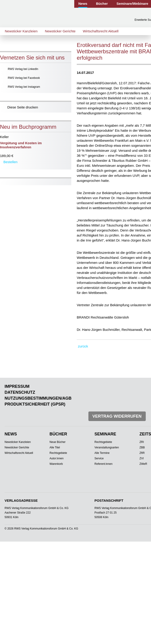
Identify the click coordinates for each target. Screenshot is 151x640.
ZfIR (142, 453)
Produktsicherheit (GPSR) (35, 404)
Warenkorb (56, 463)
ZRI (141, 442)
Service (99, 458)
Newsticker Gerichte (60, 31)
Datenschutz (20, 392)
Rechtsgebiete (58, 453)
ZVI (141, 458)
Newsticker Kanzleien (21, 31)
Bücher (102, 3)
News (82, 3)
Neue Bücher (58, 442)
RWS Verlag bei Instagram (24, 86)
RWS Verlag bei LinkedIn (23, 69)
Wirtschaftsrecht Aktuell (101, 31)
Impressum (17, 386)
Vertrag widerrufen (117, 416)
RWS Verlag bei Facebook (24, 78)
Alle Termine (102, 453)
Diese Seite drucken (22, 107)
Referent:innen (104, 463)
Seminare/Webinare (132, 3)
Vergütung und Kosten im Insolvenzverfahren (21, 145)
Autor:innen (57, 458)
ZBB (142, 447)
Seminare (105, 434)
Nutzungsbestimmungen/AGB (38, 398)
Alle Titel (55, 447)
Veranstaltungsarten (107, 447)
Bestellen (10, 162)
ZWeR (143, 463)
